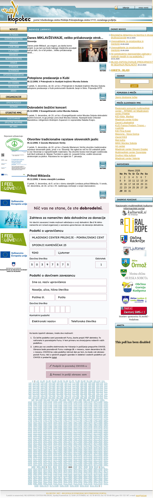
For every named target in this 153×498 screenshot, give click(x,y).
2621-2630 (47, 444)
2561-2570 (67, 442)
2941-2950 (47, 452)
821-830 (36, 398)
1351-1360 (57, 410)
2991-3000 (98, 452)
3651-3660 (87, 471)
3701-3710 (57, 473)
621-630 (36, 394)
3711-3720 (67, 473)
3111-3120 (57, 457)
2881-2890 (67, 450)
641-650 (52, 394)
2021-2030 (87, 427)
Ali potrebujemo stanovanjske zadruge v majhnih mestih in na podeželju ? (131, 55)
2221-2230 (47, 433)
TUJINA (13, 79)
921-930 (38, 400)
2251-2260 (77, 433)
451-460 (59, 389)
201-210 (99, 383)
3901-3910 (98, 477)
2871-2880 (57, 450)
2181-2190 (87, 431)
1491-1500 (37, 415)
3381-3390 (87, 463)
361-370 (67, 387)
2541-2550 (47, 442)
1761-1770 (67, 421)
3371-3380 (77, 463)
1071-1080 (98, 402)
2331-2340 (77, 436)
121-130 (36, 383)
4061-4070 (98, 482)
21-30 (48, 381)
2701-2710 (47, 446)
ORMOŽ (13, 63)
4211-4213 (94, 486)
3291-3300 (77, 461)
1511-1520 (57, 415)
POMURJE (13, 67)
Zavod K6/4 (121, 137)
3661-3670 (98, 471)
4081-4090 (37, 484)
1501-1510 (47, 415)
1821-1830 (47, 423)
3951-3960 (67, 480)
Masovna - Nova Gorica (127, 134)
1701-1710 (87, 419)
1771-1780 (77, 421)
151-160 (59, 383)
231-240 (44, 385)
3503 (60, 467)
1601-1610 (67, 417)
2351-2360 (98, 436)
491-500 (91, 389)
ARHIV (14, 91)
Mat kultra (120, 140)
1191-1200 (57, 406)
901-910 (99, 398)
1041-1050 (67, 402)
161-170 (67, 383)
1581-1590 (47, 417)
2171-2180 (77, 431)
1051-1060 (77, 402)
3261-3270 (47, 461)
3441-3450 (67, 465)
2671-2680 (98, 444)
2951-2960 (57, 452)
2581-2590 (87, 442)
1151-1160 (98, 404)
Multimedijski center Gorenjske (130, 152)
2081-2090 (67, 429)
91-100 (89, 381)
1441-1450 (67, 413)
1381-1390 (87, 410)
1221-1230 (87, 406)
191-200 (91, 383)
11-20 (42, 381)
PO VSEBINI (13, 83)
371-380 (75, 387)
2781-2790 (47, 448)
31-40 (54, 381)
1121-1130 (67, 404)
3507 (80, 467)
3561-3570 (77, 469)
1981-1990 (47, 427)
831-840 (44, 398)
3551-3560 (67, 469)
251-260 (59, 385)
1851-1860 (77, 423)
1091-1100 (37, 404)
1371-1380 (77, 410)
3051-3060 (77, 454)
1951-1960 (98, 425)
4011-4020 (47, 482)
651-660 (59, 394)
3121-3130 (67, 457)
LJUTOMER (14, 51)
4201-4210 (84, 486)
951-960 (62, 400)
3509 (91, 467)
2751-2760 (98, 446)
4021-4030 (57, 482)
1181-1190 (47, 406)
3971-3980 (87, 480)
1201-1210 (67, 406)
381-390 (83, 387)
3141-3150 (87, 457)
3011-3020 (37, 454)
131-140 (44, 383)
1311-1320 (98, 408)
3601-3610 (37, 471)
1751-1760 (57, 421)
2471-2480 (57, 440)
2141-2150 (47, 431)
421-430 (36, 389)
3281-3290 (67, 461)
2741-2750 (87, 446)
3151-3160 (98, 457)
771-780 (75, 396)
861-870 (67, 398)
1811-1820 (37, 423)
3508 (86, 467)
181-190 (83, 383)
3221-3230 (87, 459)
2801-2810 (67, 448)
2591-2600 (98, 442)
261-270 (67, 385)
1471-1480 (98, 413)
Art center (120, 146)
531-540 (44, 392)
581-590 (83, 392)
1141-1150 (87, 404)
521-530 (36, 392)
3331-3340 (37, 463)
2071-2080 (57, 429)
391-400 (91, 387)
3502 (55, 467)
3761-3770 (37, 475)
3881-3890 (77, 477)
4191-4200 (74, 486)
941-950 (54, 400)
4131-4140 (87, 484)
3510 (96, 467)
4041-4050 (77, 482)
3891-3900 (87, 477)
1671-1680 (57, 419)
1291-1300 (77, 408)
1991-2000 (57, 427)
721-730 (36, 396)
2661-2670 (87, 444)
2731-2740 (77, 446)
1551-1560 (98, 415)
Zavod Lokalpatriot (124, 122)
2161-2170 (67, 431)
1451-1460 (77, 413)
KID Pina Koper (123, 131)
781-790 (83, 396)
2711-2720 (57, 446)
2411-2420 (77, 438)
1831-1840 (57, 423)
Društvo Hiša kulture (125, 155)
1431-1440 (57, 413)
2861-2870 (47, 450)
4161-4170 (44, 486)
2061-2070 (47, 429)
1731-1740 (37, 421)
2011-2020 (77, 427)
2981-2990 (87, 452)
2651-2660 (77, 444)
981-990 (86, 400)
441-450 (52, 389)
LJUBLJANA (13, 47)
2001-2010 (67, 427)
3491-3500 (41, 467)
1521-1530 (67, 415)
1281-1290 (67, 408)
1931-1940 (77, 425)
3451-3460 (77, 465)
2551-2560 (57, 442)
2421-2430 (87, 438)
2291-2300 (37, 436)
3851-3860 (47, 477)
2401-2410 (67, 438)
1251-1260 (37, 408)
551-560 (59, 392)
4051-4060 (87, 482)
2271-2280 (98, 433)
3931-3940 (47, 480)
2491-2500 (77, 440)
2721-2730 (67, 446)
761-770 (67, 396)
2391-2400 (57, 438)
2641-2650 (67, 444)
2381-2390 (47, 438)
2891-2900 (77, 450)
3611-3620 (47, 471)
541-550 (52, 392)
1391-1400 (98, 410)
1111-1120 (57, 404)
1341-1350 (47, 410)
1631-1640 (98, 417)
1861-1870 (87, 423)
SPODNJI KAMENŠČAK (13, 75)
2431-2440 (98, 438)
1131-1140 (77, 404)
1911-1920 (57, 425)
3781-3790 (57, 475)
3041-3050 (67, 454)
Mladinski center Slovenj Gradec (131, 149)
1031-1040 (57, 402)
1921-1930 (67, 425)
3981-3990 (98, 480)
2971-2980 (77, 452)
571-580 (75, 392)
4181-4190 (64, 486)
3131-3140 (77, 457)
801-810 (99, 396)
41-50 (59, 381)
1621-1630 (87, 417)
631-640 (44, 394)
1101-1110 (47, 404)
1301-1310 (87, 408)
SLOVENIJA (13, 71)
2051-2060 (37, 429)
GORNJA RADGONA (13, 39)
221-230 (36, 385)
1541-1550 (87, 415)
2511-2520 (98, 440)
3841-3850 (37, 477)
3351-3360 (57, 463)
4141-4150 (98, 484)
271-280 (75, 385)
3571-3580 (87, 469)
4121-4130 (77, 484)
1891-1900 (37, 425)
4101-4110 (57, 484)
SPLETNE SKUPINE (13, 123)
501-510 (99, 389)
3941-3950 (57, 480)
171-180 (75, 383)
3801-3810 (77, 475)
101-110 (96, 381)
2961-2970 (67, 452)
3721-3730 (77, 473)
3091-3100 (37, 457)
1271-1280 (57, 408)
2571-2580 (77, 442)
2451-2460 (37, 440)
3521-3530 (37, 469)
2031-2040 (98, 427)
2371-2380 (37, 438)
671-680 (75, 394)
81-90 (83, 381)
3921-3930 (37, 480)
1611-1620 (77, 417)
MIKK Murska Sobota (126, 143)
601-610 (99, 392)
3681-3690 (37, 473)
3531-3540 (47, 469)
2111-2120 (98, 429)
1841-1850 (67, 423)
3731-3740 (87, 473)
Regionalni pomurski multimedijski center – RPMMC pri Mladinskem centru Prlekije (132, 111)
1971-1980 (37, 427)
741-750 (52, 396)
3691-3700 (47, 473)
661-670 (67, 394)
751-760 (59, 396)
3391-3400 (98, 463)
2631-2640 (57, 444)
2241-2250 (67, 433)
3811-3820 (87, 475)
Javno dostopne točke (126, 97)
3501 (50, 467)
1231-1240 (98, 406)
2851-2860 (37, 450)
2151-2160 (57, 431)
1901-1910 (47, 425)
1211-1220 (77, 406)
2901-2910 (87, 450)
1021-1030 (47, 402)
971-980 (78, 400)
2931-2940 (37, 452)
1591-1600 (57, 417)
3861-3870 (57, 477)
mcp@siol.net (141, 495)
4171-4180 (54, 486)
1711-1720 (98, 419)
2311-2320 (57, 436)
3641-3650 (77, 471)
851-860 (59, 398)
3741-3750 (98, 473)
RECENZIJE (13, 87)
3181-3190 (47, 459)
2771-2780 (37, 448)
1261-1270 (47, 408)
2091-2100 (77, 429)
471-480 (75, 389)
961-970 (70, 400)
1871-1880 (98, 423)
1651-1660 (37, 419)
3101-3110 (47, 457)
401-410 (99, 387)
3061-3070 (87, 454)
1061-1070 (87, 402)
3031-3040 (57, 454)
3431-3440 (57, 465)
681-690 (83, 394)
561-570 (67, 392)
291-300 (91, 385)
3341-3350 (47, 463)
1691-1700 (77, 419)
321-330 (36, 387)
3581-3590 (98, 469)
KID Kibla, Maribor (124, 116)
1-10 (37, 381)
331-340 (44, 387)
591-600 (91, 392)
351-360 (59, 387)
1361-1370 (67, 410)
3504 (65, 467)
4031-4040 (67, 482)
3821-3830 (98, 475)
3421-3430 (47, 465)
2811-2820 (77, 448)
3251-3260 (37, 461)
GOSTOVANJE (13, 119)
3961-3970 (77, 480)
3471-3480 (98, 465)
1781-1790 (87, 421)
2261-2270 (87, 433)
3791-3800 (67, 475)
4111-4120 (67, 484)
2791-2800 (57, 448)
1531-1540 (77, 415)
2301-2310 (47, 436)
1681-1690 (67, 419)
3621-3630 (57, 471)
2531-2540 (37, 442)
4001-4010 (37, 482)
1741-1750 (47, 421)
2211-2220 (37, 433)
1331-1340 (37, 410)
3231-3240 (98, 459)
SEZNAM (14, 107)
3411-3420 (37, 465)
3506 (75, 467)
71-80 (77, 381)
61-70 (71, 381)
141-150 (52, 383)
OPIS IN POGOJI (13, 103)
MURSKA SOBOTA (14, 59)
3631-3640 (67, 471)
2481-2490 (67, 440)
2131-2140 (37, 431)
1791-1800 (98, 421)
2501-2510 (87, 440)
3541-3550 (57, 469)
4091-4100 (47, 484)
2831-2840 (98, 448)
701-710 (99, 394)
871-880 (75, 398)
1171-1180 (37, 406)
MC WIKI (14, 126)
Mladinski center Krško (126, 119)
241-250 (52, 385)
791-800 (91, 396)
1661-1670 (47, 419)
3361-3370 (67, 463)
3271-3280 (57, 461)
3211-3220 (77, 459)
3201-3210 (67, 459)
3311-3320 (98, 461)
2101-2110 (87, 429)
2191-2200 (98, 431)
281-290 (83, 385)
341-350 (52, 387)
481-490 (83, 389)
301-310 (99, 385)
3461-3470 (87, 465)
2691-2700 (37, 446)
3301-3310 (87, 461)
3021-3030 (47, 454)
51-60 (65, 381)
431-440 (44, 389)
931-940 (46, 400)
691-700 (91, 394)
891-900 (91, 398)
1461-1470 (87, 413)
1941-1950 (87, 425)
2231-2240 (57, 433)
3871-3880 (67, 477)
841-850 (52, 398)
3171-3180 (37, 459)
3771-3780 (47, 475)
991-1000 (95, 400)
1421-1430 (47, 413)
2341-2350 (87, 436)
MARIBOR (13, 55)
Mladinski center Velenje (127, 158)
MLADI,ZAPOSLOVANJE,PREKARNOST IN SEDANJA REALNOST (132, 63)
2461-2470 (47, 440)
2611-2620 (37, 444)
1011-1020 (37, 402)
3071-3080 (98, 454)
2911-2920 (98, 450)
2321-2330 (67, 436)
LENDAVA (13, 43)
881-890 (83, 398)
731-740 (44, 396)
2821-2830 (87, 448)
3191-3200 (57, 459)
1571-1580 (37, 417)
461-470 (67, 389)
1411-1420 (37, 413)
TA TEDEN (13, 35)
